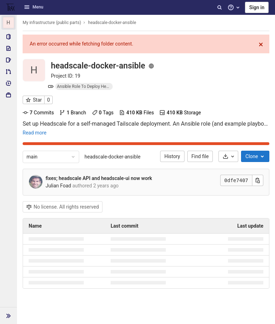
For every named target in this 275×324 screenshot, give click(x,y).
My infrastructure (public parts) (52, 22)
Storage (180, 112)
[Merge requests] (8, 71)
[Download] (228, 156)
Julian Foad (58, 185)
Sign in (256, 7)
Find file (200, 156)
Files (136, 112)
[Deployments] (8, 83)
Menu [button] (33, 7)
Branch (72, 112)
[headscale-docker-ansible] (8, 23)
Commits (38, 112)
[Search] (219, 7)
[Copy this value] (257, 180)
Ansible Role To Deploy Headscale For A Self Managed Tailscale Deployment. (85, 86)
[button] (8, 315)
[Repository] (8, 48)
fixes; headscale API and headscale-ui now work (99, 178)
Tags (103, 112)
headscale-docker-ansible (112, 157)
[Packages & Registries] (8, 95)
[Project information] (8, 36)
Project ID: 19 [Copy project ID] (65, 76)
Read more (34, 133)
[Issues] (8, 60)
